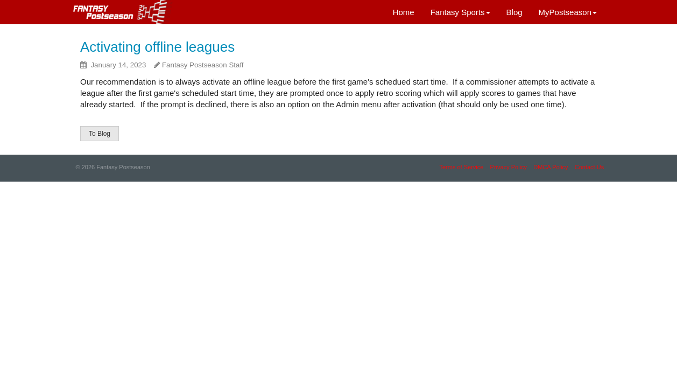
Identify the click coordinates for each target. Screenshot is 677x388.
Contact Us (589, 167)
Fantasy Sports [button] (460, 12)
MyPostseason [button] (568, 12)
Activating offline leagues (157, 47)
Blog (514, 12)
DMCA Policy (550, 167)
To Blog (99, 133)
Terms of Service (461, 167)
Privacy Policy (508, 167)
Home (403, 12)
